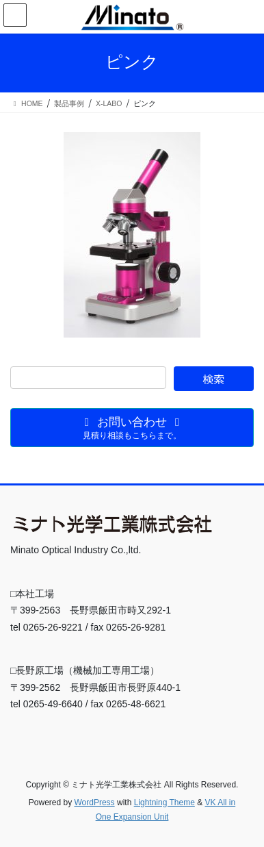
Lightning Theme (164, 802)
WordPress (94, 802)
